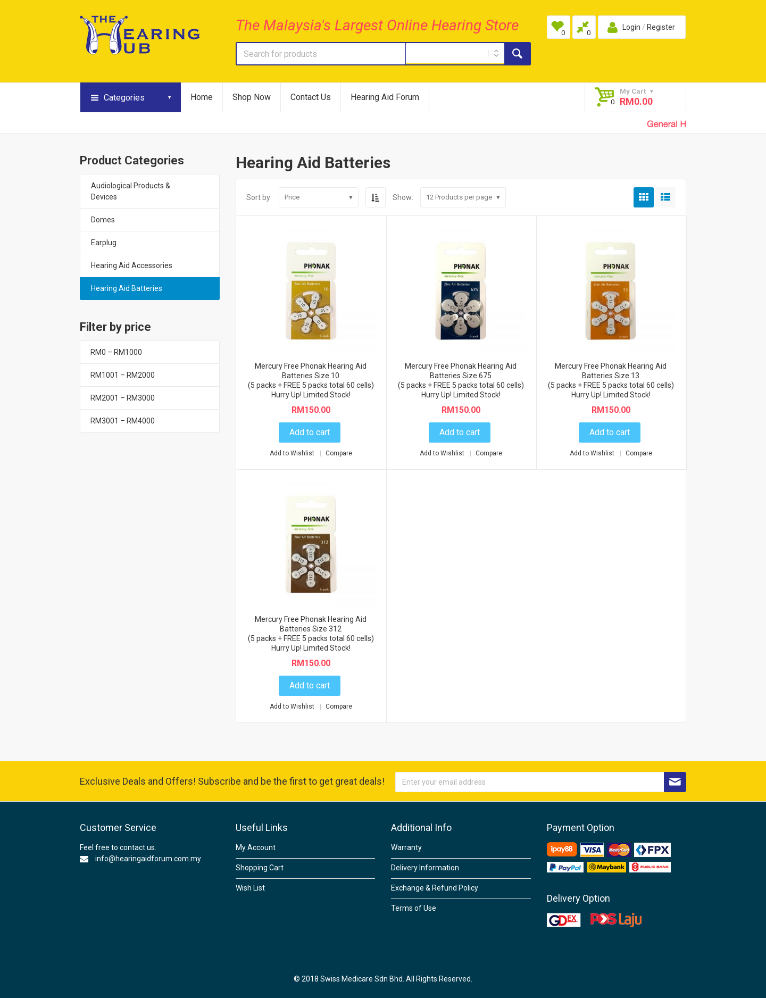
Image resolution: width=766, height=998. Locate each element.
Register (661, 27)
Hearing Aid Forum (385, 97)
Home (201, 97)
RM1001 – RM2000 (122, 375)
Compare (339, 453)
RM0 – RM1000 (116, 352)
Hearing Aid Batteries (126, 288)
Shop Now (251, 97)
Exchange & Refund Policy (434, 888)
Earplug (103, 242)
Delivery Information (425, 867)
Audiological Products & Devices (130, 191)
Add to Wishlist (293, 453)
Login (631, 27)
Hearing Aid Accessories (131, 265)
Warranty (406, 847)
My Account (256, 847)
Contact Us (310, 97)
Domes (103, 219)
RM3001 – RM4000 (122, 421)
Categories (124, 98)
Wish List (250, 888)
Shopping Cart (260, 867)
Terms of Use (413, 908)
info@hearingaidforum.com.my (148, 858)
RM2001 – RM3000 (122, 398)
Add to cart (309, 432)
